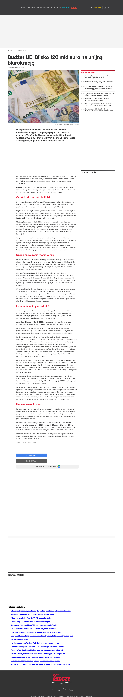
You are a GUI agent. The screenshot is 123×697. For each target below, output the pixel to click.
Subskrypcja (51, 691)
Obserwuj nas (44, 462)
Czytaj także (89, 172)
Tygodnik (46, 13)
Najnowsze (88, 72)
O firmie (33, 691)
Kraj (23, 13)
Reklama (61, 691)
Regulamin (88, 691)
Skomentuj (65, 456)
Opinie (33, 13)
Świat (28, 13)
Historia (39, 13)
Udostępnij (33, 456)
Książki (53, 13)
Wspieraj (74, 13)
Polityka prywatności (74, 691)
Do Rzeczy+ (66, 13)
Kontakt (41, 691)
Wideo (58, 13)
